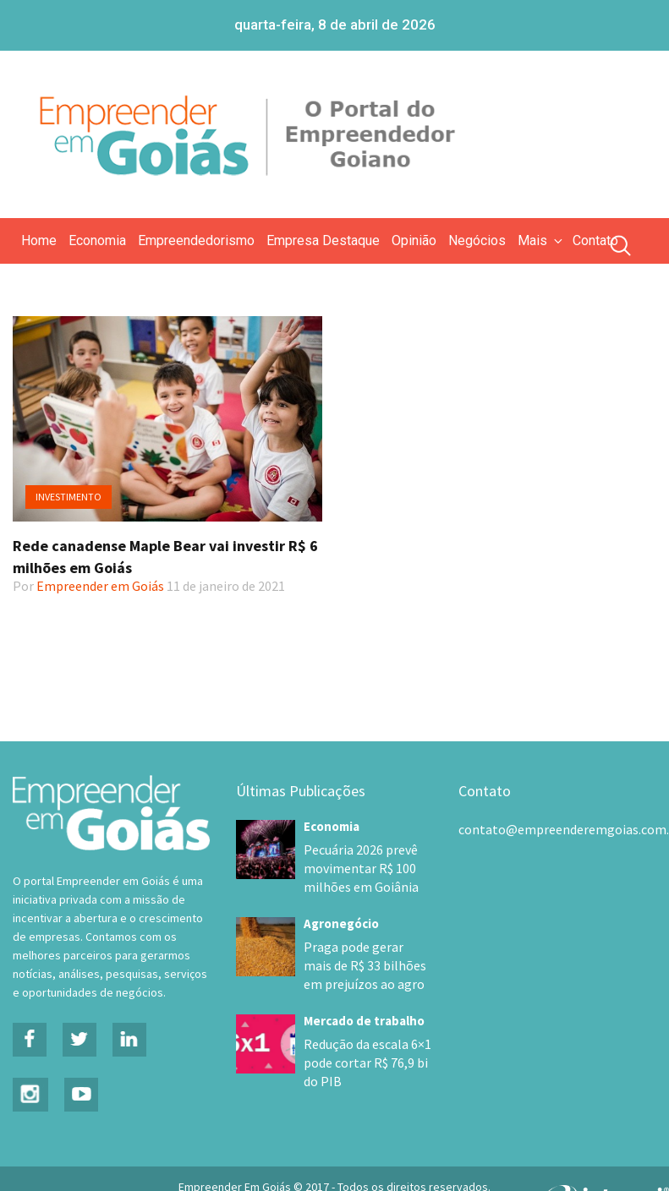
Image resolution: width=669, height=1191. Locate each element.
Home (39, 240)
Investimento (68, 496)
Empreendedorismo (196, 240)
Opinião (414, 240)
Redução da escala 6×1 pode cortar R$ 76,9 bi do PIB (367, 1062)
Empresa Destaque (323, 240)
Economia (97, 240)
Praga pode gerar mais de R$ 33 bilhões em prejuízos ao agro (361, 965)
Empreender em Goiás (100, 585)
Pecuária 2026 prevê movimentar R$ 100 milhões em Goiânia (355, 868)
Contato (595, 240)
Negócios (477, 240)
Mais (541, 240)
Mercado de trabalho (364, 1021)
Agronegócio (341, 923)
